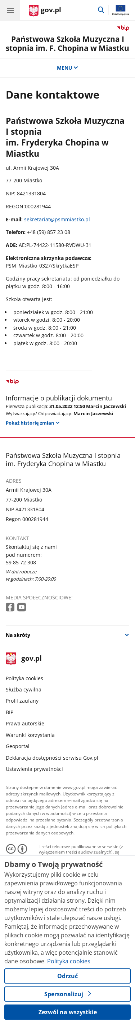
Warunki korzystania (30, 735)
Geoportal (18, 746)
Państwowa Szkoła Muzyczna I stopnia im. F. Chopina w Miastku (67, 43)
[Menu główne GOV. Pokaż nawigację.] (10, 10)
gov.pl (24, 658)
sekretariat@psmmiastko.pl (56, 219)
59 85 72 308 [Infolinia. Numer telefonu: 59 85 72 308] (21, 562)
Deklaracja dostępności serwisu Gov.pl (52, 757)
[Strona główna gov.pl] (45, 11)
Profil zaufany (22, 700)
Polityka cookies (24, 678)
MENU (67, 67)
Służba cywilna (23, 689)
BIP (9, 712)
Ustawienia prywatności (34, 768)
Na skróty (18, 635)
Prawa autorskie (25, 723)
